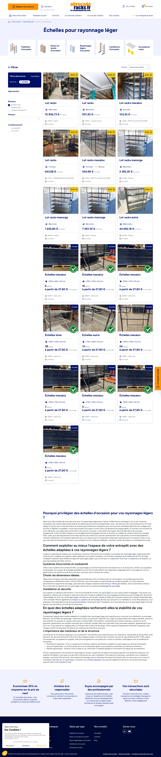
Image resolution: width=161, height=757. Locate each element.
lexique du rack (65, 662)
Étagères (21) (16, 107)
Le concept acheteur (73, 15)
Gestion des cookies (110, 754)
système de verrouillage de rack (93, 600)
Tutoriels (97, 737)
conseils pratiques (94, 660)
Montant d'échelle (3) (18, 110)
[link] (80, 7)
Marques (11, 115)
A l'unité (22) (15, 128)
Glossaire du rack (39, 15)
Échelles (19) (15, 105)
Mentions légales (124, 754)
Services (55, 15)
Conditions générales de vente (142, 754)
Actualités (97, 733)
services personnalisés (77, 602)
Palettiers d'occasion (77, 733)
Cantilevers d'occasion (77, 744)
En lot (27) (15, 131)
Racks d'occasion (17, 15)
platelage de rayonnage (110, 586)
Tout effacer (35, 76)
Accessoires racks (76, 747)
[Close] (21, 82)
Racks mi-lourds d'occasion (79, 737)
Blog (95, 740)
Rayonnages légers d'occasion (80, 740)
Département (13, 91)
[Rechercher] (49, 6)
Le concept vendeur (95, 15)
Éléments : (13, 82)
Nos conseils (114, 15)
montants (128, 556)
